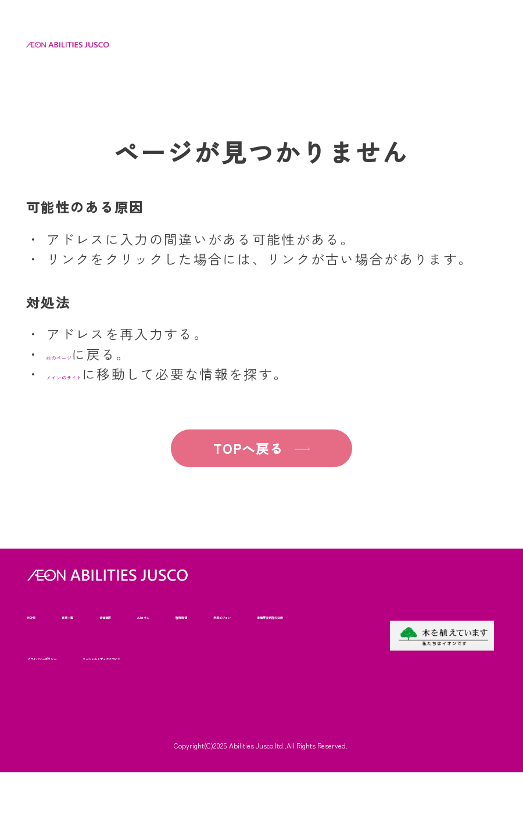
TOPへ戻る (234, 448)
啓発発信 (279, 615)
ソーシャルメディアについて (84, 697)
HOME (39, 615)
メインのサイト (97, 374)
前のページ (83, 354)
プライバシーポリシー (254, 656)
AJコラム (217, 615)
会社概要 (155, 615)
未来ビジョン (53, 656)
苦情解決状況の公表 (145, 656)
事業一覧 (94, 615)
